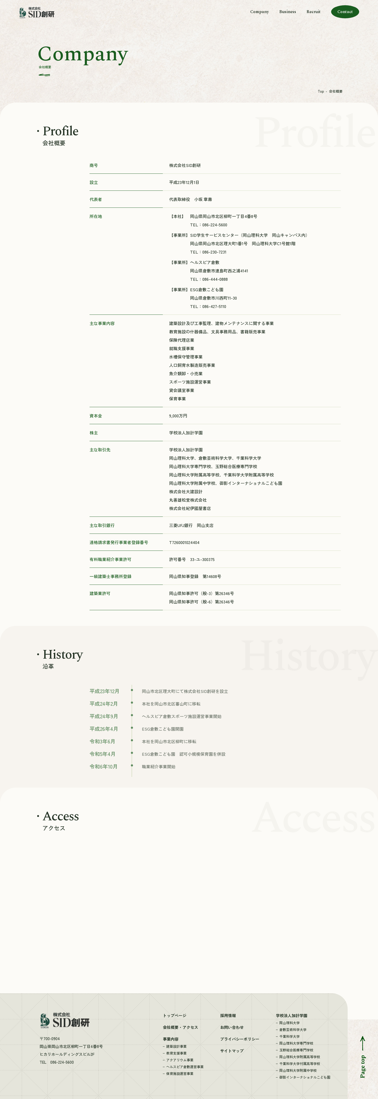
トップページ (174, 1015)
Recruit (314, 12)
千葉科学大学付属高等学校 (299, 1063)
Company (259, 12)
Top (321, 91)
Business (287, 12)
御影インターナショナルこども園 (304, 1077)
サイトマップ (232, 1050)
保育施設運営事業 (179, 1073)
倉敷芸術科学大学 (293, 1029)
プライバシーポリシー (239, 1039)
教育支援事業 (176, 1053)
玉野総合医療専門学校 (296, 1049)
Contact (345, 12)
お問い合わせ (232, 1027)
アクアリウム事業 (179, 1059)
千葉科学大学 (289, 1036)
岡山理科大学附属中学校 (298, 1070)
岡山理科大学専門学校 (296, 1043)
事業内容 (171, 1039)
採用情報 (228, 1015)
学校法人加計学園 (291, 1015)
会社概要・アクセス (180, 1027)
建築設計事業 (176, 1046)
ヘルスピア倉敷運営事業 (185, 1066)
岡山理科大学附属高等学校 (299, 1056)
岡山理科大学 (289, 1022)
